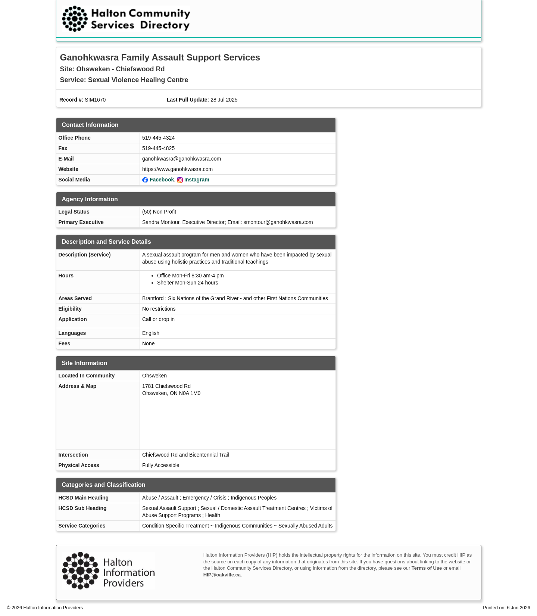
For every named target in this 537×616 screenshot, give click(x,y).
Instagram (196, 180)
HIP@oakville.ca (222, 575)
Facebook (162, 180)
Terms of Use (427, 568)
